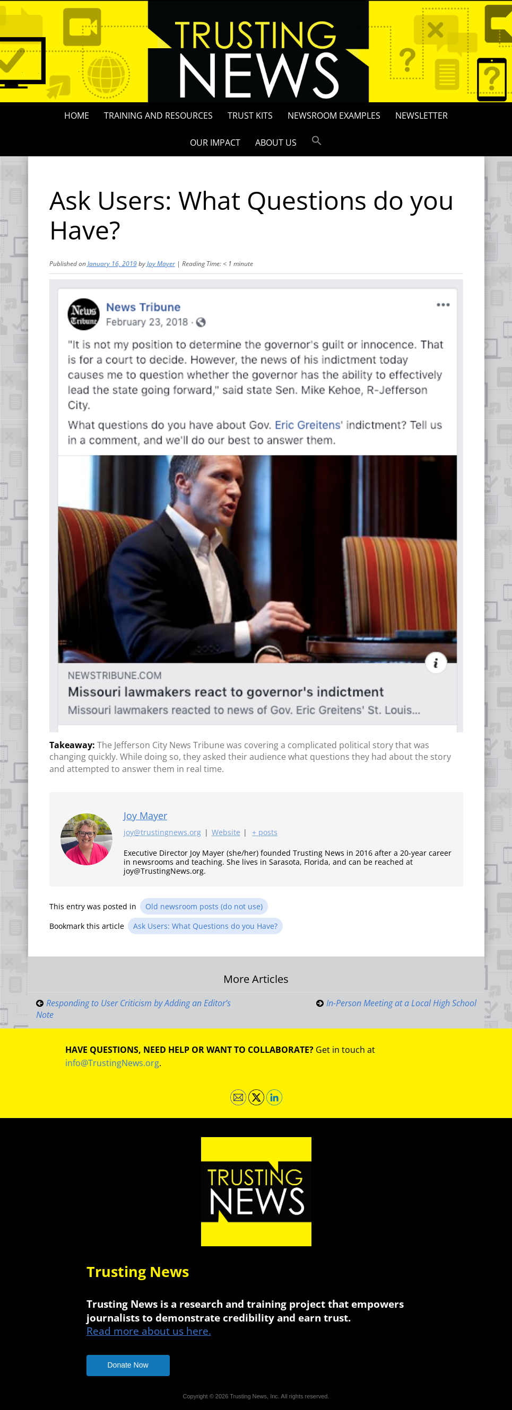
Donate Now (128, 1365)
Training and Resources (158, 115)
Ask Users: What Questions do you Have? (205, 926)
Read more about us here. (148, 1331)
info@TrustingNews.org (112, 1063)
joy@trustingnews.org (162, 833)
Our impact (215, 142)
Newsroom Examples (334, 115)
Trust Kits (250, 115)
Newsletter (421, 115)
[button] (316, 141)
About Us (276, 142)
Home (76, 115)
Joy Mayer (161, 263)
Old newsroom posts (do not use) (204, 906)
